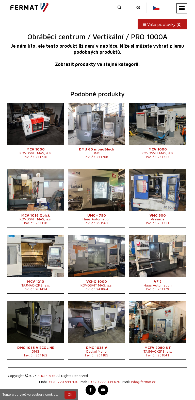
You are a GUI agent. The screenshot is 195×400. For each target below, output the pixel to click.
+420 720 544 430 (63, 381)
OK (70, 394)
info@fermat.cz (143, 381)
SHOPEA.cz (46, 375)
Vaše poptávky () (162, 24)
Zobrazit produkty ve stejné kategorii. (97, 64)
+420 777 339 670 (105, 381)
